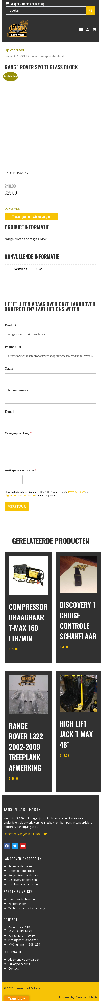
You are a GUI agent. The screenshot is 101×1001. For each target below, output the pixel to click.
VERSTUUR (17, 506)
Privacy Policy (76, 492)
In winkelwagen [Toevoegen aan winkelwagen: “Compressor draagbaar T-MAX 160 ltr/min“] (24, 659)
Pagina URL (13, 347)
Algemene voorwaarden (20, 495)
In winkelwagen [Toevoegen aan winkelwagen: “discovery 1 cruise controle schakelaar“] (75, 657)
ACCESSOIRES (21, 56)
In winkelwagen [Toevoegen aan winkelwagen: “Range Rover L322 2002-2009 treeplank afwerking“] (24, 788)
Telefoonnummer (17, 390)
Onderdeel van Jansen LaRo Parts (26, 834)
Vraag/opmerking (18, 433)
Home (8, 56)
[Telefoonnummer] (50, 399)
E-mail (11, 411)
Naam (10, 368)
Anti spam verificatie (20, 470)
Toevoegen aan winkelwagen (31, 216)
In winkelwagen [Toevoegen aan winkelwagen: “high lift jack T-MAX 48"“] (75, 765)
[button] (81, 29)
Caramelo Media (86, 997)
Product (10, 325)
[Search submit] (90, 10)
